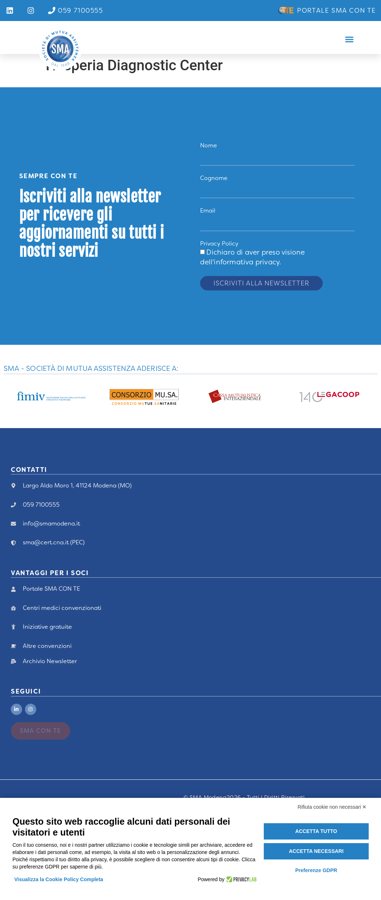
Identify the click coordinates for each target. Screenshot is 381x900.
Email (207, 210)
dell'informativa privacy (239, 262)
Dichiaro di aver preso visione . (252, 257)
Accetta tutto (316, 831)
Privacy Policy (219, 243)
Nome (208, 145)
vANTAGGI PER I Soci (50, 573)
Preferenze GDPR (316, 870)
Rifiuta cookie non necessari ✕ (332, 807)
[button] (349, 39)
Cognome (214, 178)
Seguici (26, 691)
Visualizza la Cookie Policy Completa (58, 879)
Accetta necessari (316, 851)
